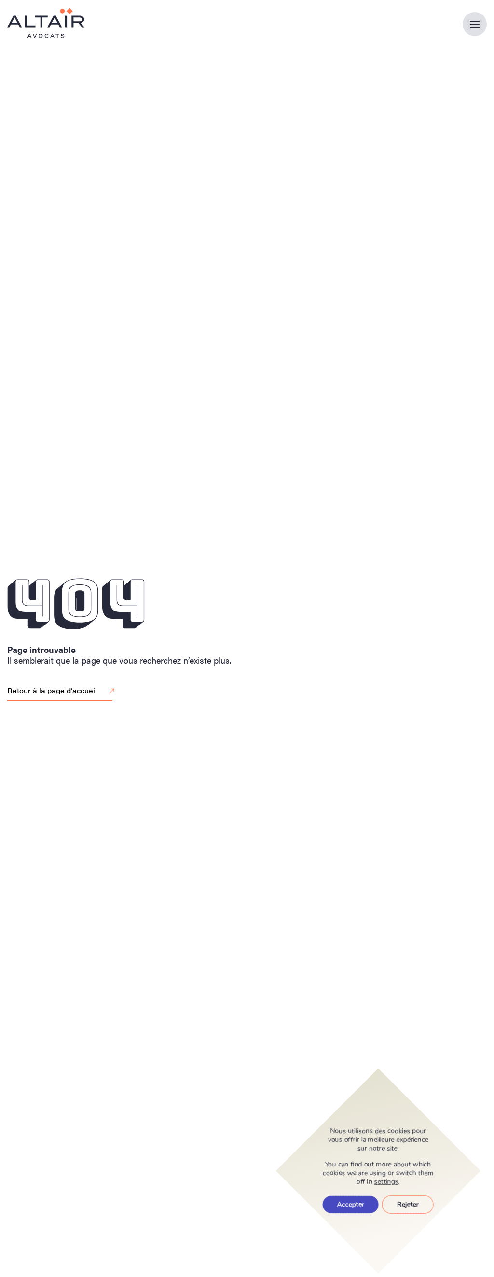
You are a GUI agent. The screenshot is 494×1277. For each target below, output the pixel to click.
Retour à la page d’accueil (62, 691)
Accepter (350, 1204)
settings (386, 1182)
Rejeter (408, 1204)
